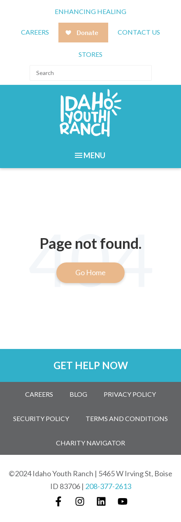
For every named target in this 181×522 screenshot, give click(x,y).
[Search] (91, 73)
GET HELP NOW (90, 365)
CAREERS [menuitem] (35, 32)
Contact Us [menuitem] (139, 32)
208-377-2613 (108, 486)
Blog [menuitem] (78, 394)
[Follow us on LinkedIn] (101, 501)
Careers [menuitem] (39, 394)
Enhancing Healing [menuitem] (90, 11)
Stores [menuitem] (90, 54)
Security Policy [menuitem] (41, 418)
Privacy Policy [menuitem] (130, 394)
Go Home (90, 272)
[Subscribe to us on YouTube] (122, 501)
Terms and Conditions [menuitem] (127, 418)
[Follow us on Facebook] (58, 501)
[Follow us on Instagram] (80, 501)
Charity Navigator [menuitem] (90, 443)
